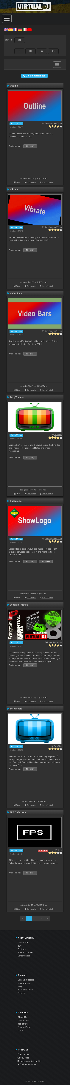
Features (22, 949)
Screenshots (24, 955)
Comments (31, 182)
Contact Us (23, 1020)
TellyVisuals (17, 397)
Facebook (24, 1054)
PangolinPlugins (54, 642)
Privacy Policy (24, 1027)
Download (23, 942)
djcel (60, 850)
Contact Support (26, 979)
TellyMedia (16, 708)
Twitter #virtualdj (27, 1064)
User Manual (24, 983)
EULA (20, 1030)
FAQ (20, 986)
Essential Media (19, 605)
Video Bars (16, 293)
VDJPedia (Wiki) (25, 989)
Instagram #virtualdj (29, 1061)
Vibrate (14, 189)
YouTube (23, 1057)
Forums (21, 993)
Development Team (53, 123)
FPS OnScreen (18, 812)
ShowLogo (16, 501)
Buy (19, 946)
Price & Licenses (25, 952)
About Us (22, 1017)
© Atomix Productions (35, 1081)
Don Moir (58, 435)
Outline (14, 86)
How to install (47, 182)
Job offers (23, 1024)
